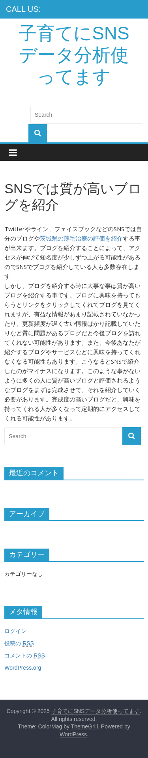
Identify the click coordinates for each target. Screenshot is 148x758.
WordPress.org (22, 668)
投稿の (19, 643)
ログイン (15, 631)
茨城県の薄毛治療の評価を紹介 (81, 238)
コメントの (24, 655)
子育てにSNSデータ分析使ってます (74, 55)
